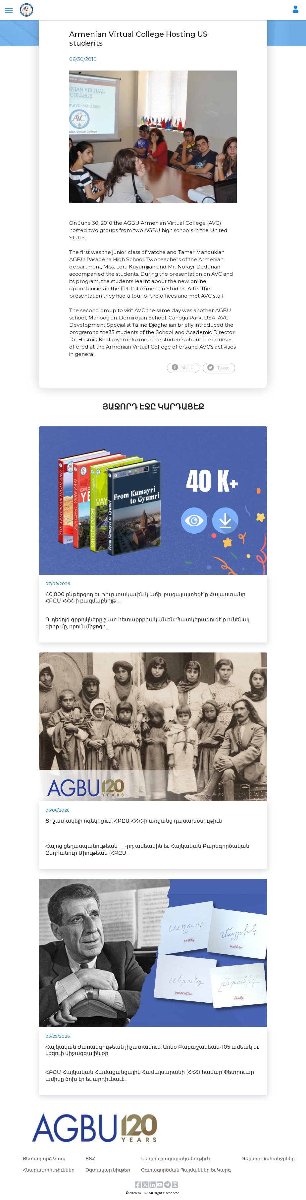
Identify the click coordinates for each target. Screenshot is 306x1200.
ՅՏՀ (90, 1158)
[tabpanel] (153, 137)
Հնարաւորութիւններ (49, 1170)
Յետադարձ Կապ (44, 1158)
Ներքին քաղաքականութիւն (175, 1158)
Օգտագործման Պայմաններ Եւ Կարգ (186, 1170)
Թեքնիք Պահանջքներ (268, 1158)
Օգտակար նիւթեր (107, 1170)
